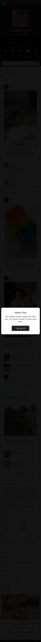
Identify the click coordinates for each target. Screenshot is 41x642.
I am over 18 (20, 328)
